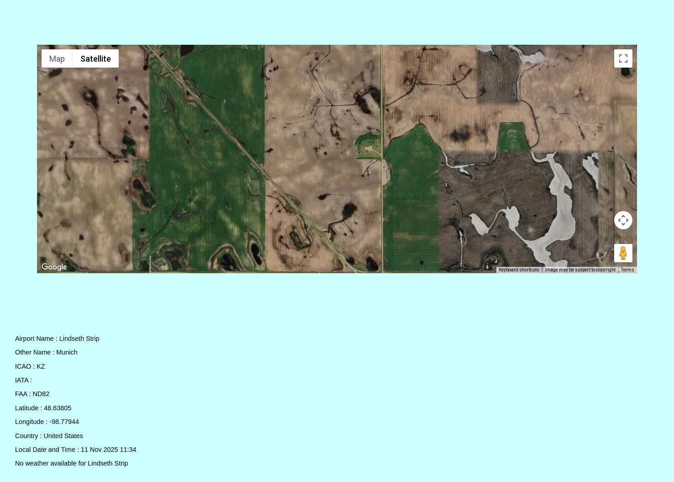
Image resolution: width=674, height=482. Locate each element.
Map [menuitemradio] (57, 59)
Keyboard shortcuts (519, 269)
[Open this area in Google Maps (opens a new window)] (54, 267)
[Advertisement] (337, 24)
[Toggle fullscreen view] (623, 58)
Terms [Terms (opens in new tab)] (627, 269)
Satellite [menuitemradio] (95, 59)
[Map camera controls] (623, 220)
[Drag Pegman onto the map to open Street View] (623, 253)
